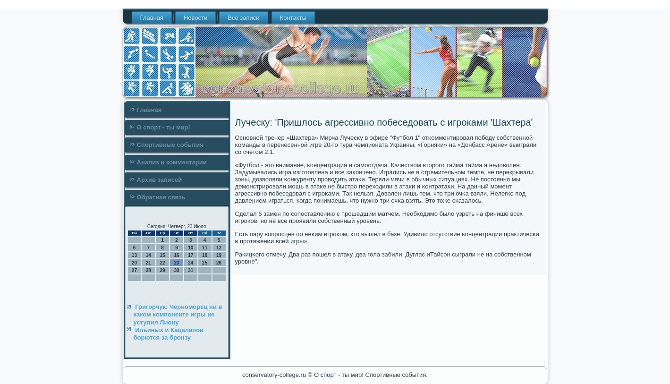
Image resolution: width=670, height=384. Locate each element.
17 (190, 255)
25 (204, 262)
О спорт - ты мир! (163, 127)
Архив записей (159, 179)
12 (218, 247)
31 (190, 270)
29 (162, 270)
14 (148, 255)
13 (134, 255)
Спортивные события (170, 144)
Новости (195, 17)
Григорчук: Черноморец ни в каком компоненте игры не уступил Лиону (178, 314)
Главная (151, 17)
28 (148, 270)
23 (176, 262)
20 (134, 262)
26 (218, 262)
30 (176, 270)
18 (204, 255)
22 (162, 262)
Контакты (293, 17)
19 (218, 255)
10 (190, 247)
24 (190, 262)
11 (204, 247)
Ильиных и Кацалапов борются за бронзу (169, 333)
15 (162, 255)
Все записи (243, 17)
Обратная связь (161, 197)
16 (176, 255)
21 (148, 262)
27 (134, 270)
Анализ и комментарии (172, 162)
